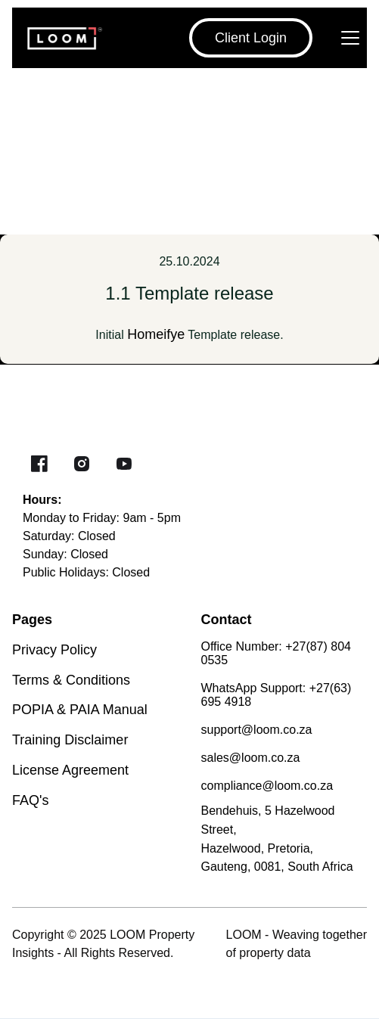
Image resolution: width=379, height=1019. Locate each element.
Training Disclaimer (70, 739)
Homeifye (156, 334)
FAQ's (30, 800)
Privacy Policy (54, 649)
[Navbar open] (350, 37)
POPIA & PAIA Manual (80, 709)
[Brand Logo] (57, 38)
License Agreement (70, 770)
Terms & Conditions (71, 680)
